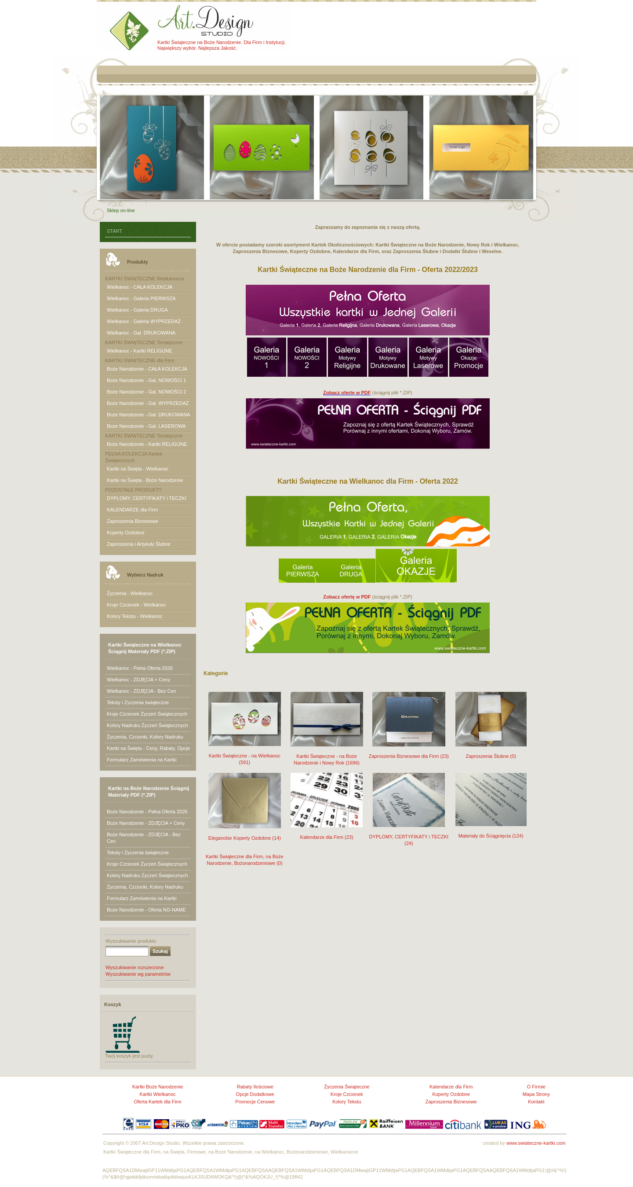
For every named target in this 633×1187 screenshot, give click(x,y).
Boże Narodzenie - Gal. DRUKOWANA (148, 414)
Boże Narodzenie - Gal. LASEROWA (146, 426)
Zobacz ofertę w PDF (347, 392)
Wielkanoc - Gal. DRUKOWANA (141, 332)
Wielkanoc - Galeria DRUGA (137, 309)
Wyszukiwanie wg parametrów (138, 974)
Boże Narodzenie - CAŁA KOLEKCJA (147, 368)
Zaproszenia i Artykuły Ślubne (139, 544)
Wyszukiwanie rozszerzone (135, 967)
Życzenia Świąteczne (346, 1086)
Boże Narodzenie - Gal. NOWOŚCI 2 (146, 391)
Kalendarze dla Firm (451, 1086)
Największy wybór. (177, 48)
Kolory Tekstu (346, 1101)
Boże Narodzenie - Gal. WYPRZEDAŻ (148, 403)
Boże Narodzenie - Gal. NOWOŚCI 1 (146, 380)
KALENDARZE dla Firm (132, 509)
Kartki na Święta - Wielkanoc (137, 468)
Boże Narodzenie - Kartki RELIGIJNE (147, 444)
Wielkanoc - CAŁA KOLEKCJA (139, 287)
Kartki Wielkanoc (158, 1094)
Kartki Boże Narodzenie (157, 1086)
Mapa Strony (536, 1094)
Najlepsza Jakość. (217, 48)
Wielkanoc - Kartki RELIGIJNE (139, 350)
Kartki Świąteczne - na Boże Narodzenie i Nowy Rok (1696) (327, 753)
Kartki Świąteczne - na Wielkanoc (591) (244, 753)
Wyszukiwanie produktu (131, 941)
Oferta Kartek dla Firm (157, 1101)
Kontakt (536, 1101)
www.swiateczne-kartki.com (535, 1143)
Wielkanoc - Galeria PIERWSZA (141, 298)
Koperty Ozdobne (126, 532)
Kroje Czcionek (347, 1094)
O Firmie (536, 1086)
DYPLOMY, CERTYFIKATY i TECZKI (146, 498)
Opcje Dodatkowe (255, 1094)
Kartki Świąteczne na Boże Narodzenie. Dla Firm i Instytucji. (221, 42)
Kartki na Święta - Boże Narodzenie (145, 480)
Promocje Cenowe (255, 1101)
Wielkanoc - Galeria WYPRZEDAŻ (144, 321)
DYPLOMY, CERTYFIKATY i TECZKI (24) (409, 834)
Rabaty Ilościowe (255, 1086)
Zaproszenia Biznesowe (132, 521)
